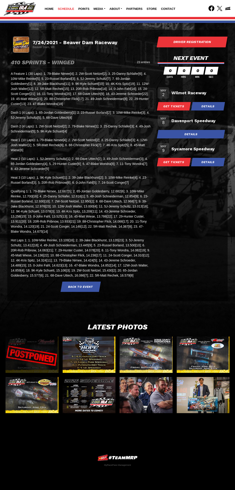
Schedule (66, 9)
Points (83, 9)
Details (208, 106)
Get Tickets (174, 106)
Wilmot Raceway (188, 92)
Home (49, 9)
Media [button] (98, 9)
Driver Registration (192, 42)
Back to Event (81, 286)
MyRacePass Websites (117, 457)
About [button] (114, 9)
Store (152, 9)
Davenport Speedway (193, 120)
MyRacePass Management (117, 465)
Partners (134, 9)
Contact (168, 9)
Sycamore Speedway (193, 148)
